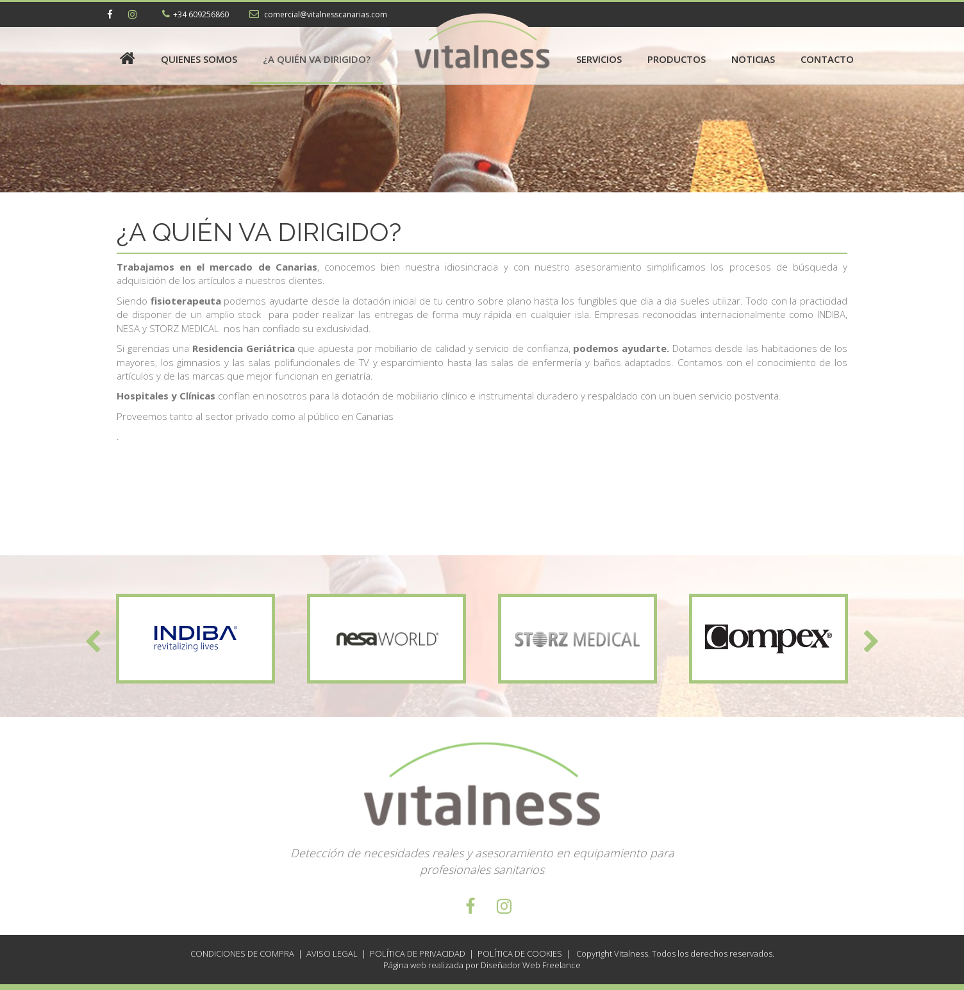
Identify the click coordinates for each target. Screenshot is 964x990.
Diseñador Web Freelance (530, 965)
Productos (676, 59)
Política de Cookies (520, 953)
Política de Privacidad (417, 953)
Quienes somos (199, 59)
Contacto (827, 59)
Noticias (753, 59)
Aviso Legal (332, 953)
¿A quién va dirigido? (316, 59)
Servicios (599, 59)
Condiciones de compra (242, 953)
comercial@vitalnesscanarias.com (324, 14)
